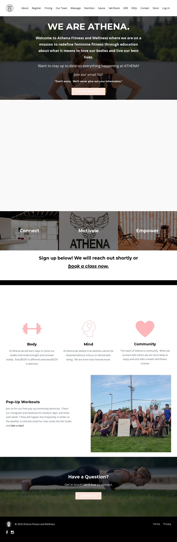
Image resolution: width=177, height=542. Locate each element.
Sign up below (55, 258)
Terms (156, 524)
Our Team (61, 8)
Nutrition (89, 8)
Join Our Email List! (88, 91)
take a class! (17, 425)
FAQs (134, 8)
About (25, 8)
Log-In (166, 8)
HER (125, 8)
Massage (76, 8)
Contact (145, 8)
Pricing (48, 8)
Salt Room (114, 8)
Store (156, 8)
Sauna (101, 8)
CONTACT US (88, 495)
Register (36, 8)
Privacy (167, 524)
